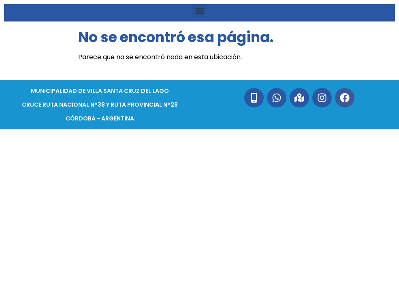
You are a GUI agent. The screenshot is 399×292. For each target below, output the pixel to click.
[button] (199, 10)
